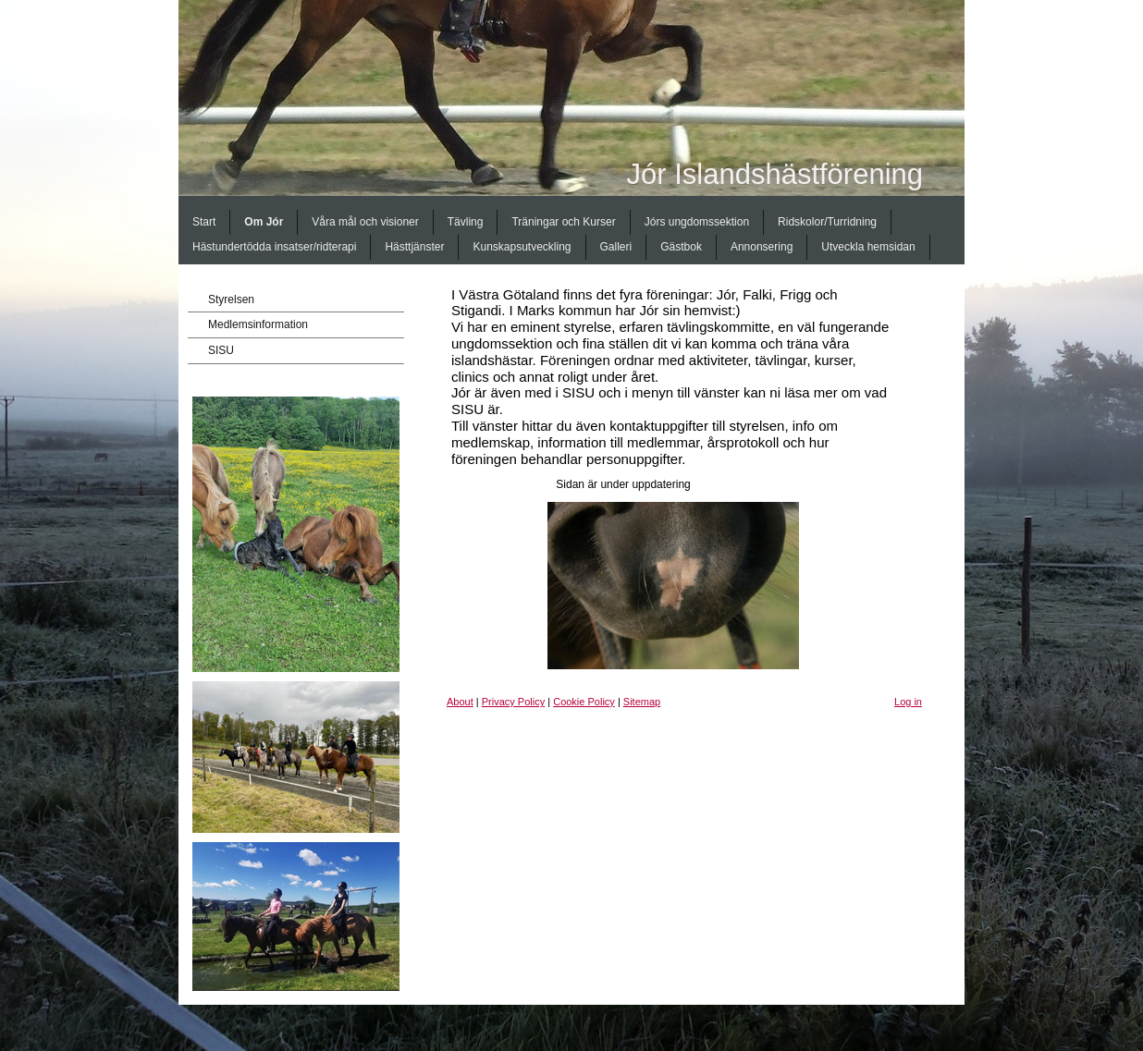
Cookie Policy (584, 701)
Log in (908, 701)
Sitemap (641, 701)
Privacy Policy (513, 701)
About (460, 701)
